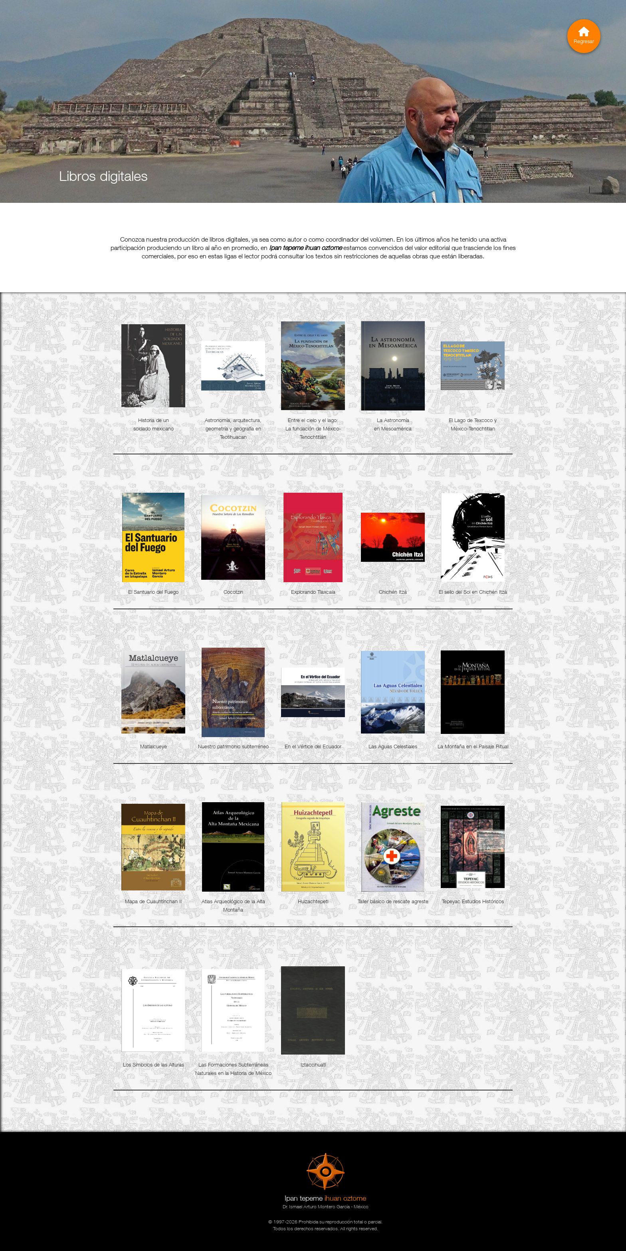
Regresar (584, 35)
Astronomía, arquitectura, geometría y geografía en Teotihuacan (233, 428)
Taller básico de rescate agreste (393, 901)
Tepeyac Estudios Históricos (473, 901)
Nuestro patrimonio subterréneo (233, 746)
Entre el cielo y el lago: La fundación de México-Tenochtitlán (313, 428)
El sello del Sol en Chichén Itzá (473, 592)
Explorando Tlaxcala (313, 592)
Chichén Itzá (393, 592)
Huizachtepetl (313, 901)
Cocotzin (233, 592)
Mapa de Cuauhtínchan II (153, 901)
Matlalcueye (153, 746)
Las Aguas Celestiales (392, 746)
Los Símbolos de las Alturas (153, 1064)
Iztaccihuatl (313, 1064)
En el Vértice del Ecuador (313, 746)
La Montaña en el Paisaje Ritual (473, 746)
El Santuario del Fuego (153, 592)
